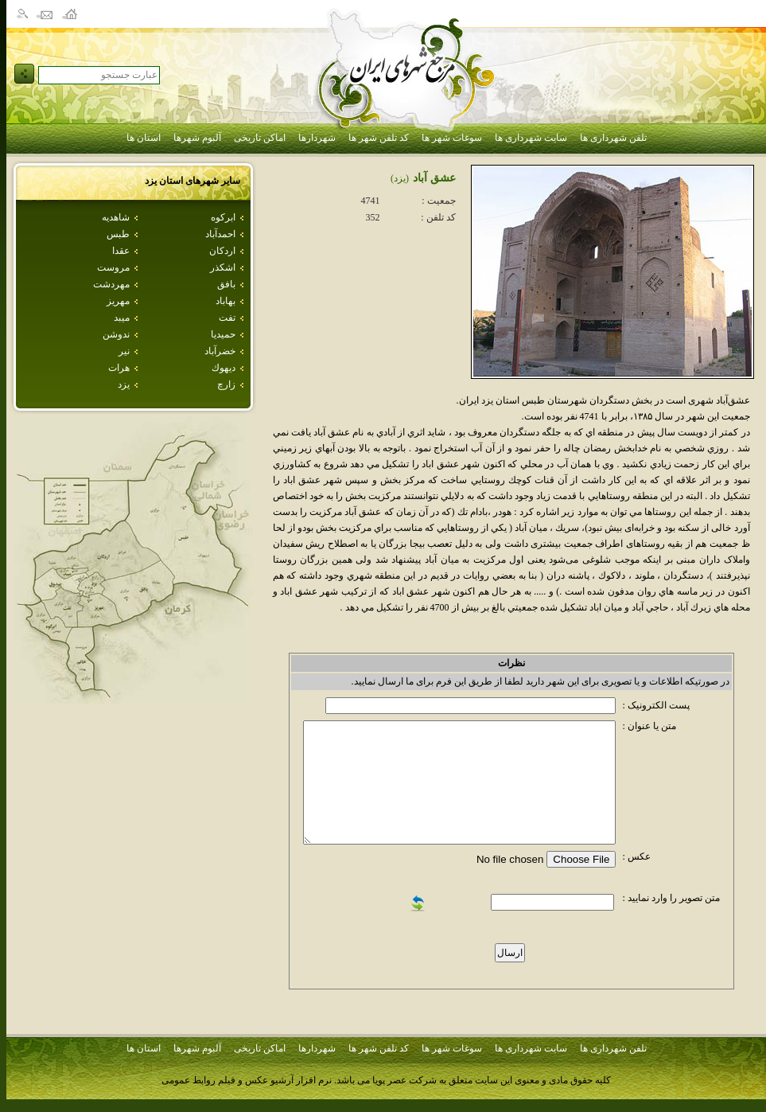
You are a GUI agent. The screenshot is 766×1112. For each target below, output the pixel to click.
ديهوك (223, 367)
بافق (226, 284)
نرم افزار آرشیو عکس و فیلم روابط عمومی (246, 1080)
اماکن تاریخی (260, 137)
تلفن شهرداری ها (613, 137)
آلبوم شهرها (197, 137)
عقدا (121, 250)
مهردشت (111, 284)
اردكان (222, 250)
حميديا (223, 334)
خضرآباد (219, 351)
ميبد (122, 317)
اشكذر (222, 267)
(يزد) (400, 178)
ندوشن (116, 334)
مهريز (118, 300)
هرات (119, 367)
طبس (118, 234)
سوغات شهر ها (452, 137)
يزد (124, 384)
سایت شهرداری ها (531, 137)
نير (124, 351)
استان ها (143, 137)
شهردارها (317, 137)
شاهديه (116, 217)
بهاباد (225, 300)
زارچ (226, 384)
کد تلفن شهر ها (378, 137)
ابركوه (223, 217)
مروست (113, 267)
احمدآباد (220, 234)
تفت (227, 317)
